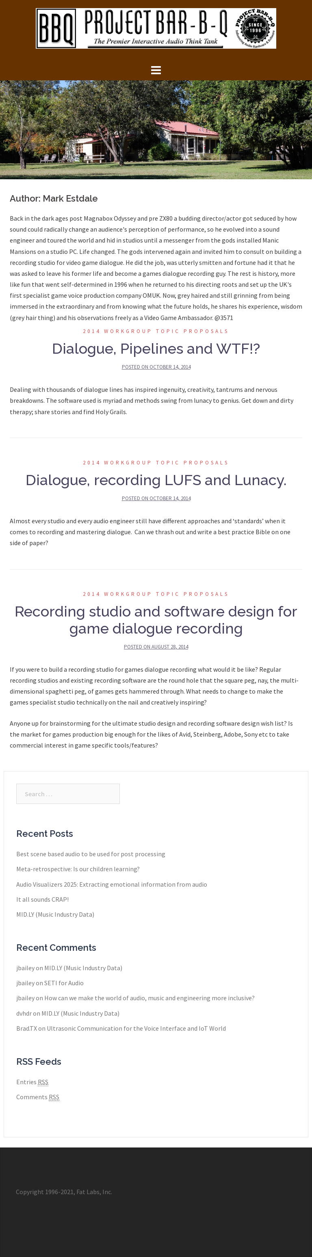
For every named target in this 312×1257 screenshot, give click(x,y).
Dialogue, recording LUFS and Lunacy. (156, 479)
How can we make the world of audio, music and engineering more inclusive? (149, 998)
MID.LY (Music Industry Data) (55, 914)
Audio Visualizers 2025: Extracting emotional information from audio (111, 884)
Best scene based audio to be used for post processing (90, 854)
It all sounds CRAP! (42, 899)
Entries (32, 1082)
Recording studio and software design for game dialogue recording (156, 620)
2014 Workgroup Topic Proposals (156, 331)
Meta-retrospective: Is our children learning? (78, 869)
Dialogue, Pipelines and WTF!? (156, 348)
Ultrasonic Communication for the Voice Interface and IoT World (136, 1028)
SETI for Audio (64, 983)
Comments (37, 1097)
